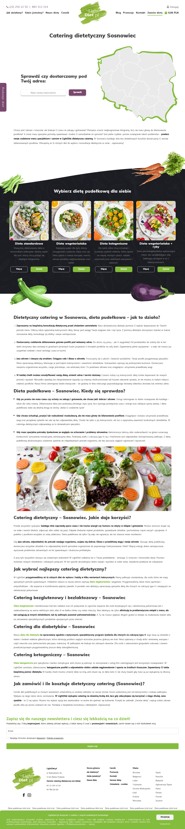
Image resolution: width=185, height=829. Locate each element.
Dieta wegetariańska (71, 243)
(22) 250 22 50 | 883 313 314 (27, 7)
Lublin (135, 780)
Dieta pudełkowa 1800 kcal (92, 808)
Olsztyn (159, 792)
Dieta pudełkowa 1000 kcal (19, 808)
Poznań (159, 796)
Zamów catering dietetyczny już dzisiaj (63, 781)
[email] (92, 731)
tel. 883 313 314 (52, 789)
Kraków (136, 796)
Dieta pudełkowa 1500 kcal (68, 808)
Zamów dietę (154, 13)
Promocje (128, 13)
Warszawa (137, 800)
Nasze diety (52, 13)
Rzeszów (159, 776)
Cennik (65, 13)
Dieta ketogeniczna (113, 243)
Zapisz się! (92, 746)
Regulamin (41, 738)
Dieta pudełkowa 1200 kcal (43, 808)
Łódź (135, 792)
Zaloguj (173, 6)
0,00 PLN (173, 13)
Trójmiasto (137, 784)
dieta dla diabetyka (29, 635)
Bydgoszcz (137, 776)
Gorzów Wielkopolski (141, 788)
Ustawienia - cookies (119, 784)
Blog (118, 13)
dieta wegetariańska (100, 582)
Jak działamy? (14, 13)
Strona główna (93, 768)
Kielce (158, 788)
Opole (158, 772)
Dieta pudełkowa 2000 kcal (116, 808)
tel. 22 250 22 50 (54, 785)
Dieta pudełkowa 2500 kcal (165, 808)
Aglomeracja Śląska (164, 784)
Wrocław (136, 772)
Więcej (19, 269)
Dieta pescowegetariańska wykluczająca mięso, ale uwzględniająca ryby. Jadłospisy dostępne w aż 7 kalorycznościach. (156, 256)
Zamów (39, 269)
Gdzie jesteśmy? (34, 13)
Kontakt (140, 13)
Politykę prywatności (55, 738)
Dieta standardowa (29, 243)
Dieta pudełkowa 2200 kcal (141, 808)
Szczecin (159, 800)
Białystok (159, 780)
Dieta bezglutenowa (24, 606)
